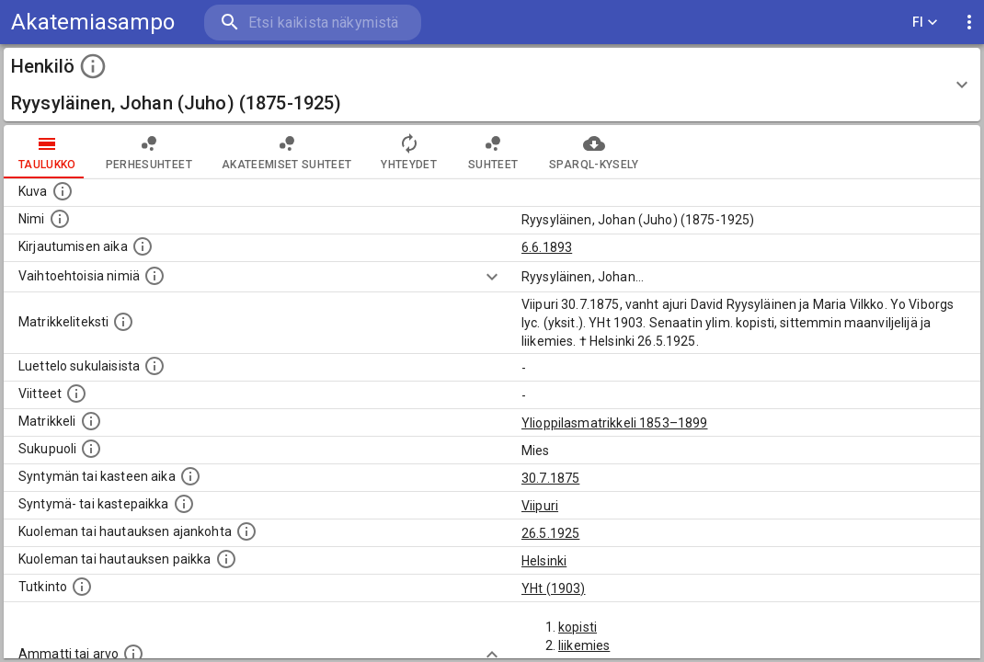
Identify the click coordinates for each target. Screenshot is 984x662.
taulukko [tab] (47, 151)
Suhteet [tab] (493, 151)
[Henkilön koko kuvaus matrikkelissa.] (123, 322)
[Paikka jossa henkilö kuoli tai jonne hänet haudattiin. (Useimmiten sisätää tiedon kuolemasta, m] (226, 559)
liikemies (584, 645)
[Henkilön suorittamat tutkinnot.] (82, 586)
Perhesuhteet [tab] (149, 151)
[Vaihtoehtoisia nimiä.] (154, 276)
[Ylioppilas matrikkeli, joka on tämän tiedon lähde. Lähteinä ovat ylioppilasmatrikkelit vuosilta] (91, 421)
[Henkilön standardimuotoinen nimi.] (59, 219)
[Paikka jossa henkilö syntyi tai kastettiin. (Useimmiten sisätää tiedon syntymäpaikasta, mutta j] (184, 504)
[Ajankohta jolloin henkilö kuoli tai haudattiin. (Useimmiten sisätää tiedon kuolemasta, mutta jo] (246, 531)
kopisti (577, 627)
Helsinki (543, 561)
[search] (312, 22)
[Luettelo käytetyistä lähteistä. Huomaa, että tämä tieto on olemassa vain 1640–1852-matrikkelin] (76, 393)
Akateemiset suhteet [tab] (287, 151)
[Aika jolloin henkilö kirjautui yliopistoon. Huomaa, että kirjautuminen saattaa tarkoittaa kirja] (142, 246)
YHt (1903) (553, 588)
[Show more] (492, 276)
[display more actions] (969, 22)
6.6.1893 (546, 247)
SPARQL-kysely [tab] (593, 151)
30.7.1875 (550, 478)
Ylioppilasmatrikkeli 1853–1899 (614, 423)
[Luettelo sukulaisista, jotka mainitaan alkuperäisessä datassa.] (154, 366)
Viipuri (539, 505)
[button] (492, 84)
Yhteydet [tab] (409, 151)
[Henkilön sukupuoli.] (91, 448)
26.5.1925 (550, 533)
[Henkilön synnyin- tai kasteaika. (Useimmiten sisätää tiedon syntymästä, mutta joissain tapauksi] (190, 476)
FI (925, 23)
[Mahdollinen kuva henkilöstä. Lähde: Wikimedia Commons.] (62, 191)
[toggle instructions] (93, 66)
